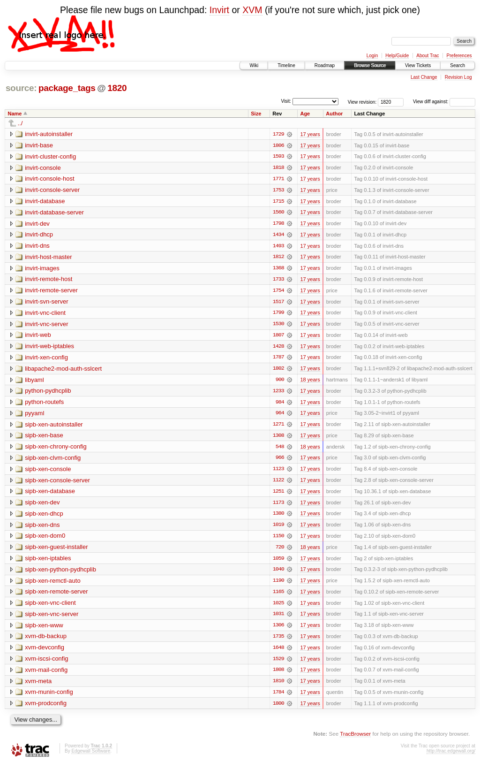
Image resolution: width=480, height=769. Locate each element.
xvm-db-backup (46, 640)
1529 (278, 663)
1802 (278, 370)
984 (280, 404)
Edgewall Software (90, 756)
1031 (278, 618)
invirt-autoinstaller (49, 133)
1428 (278, 348)
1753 (278, 190)
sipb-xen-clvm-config (53, 460)
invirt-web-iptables (49, 347)
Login (372, 55)
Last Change (424, 77)
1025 (278, 607)
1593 (278, 156)
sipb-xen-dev (42, 505)
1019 (278, 528)
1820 (117, 88)
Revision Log (458, 77)
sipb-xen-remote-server (56, 595)
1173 (278, 506)
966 (280, 460)
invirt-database (45, 201)
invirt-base (39, 145)
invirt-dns (37, 246)
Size (256, 113)
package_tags (67, 88)
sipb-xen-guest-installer (56, 550)
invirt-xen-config (46, 359)
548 (280, 449)
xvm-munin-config (49, 696)
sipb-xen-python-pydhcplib (60, 573)
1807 (278, 337)
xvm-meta (38, 685)
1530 (278, 325)
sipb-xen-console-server (57, 483)
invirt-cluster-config (50, 156)
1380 (278, 517)
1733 (278, 280)
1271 (278, 427)
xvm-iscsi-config (46, 663)
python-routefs (44, 404)
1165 (278, 596)
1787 (278, 359)
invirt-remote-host (48, 280)
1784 (278, 697)
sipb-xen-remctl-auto (53, 584)
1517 (278, 303)
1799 (278, 314)
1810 (278, 686)
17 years (310, 134)
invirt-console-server (52, 190)
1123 (278, 472)
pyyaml (34, 415)
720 (280, 551)
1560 (278, 213)
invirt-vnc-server (46, 325)
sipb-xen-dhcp (44, 516)
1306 (278, 629)
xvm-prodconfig (46, 708)
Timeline (286, 65)
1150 (278, 539)
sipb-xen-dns (42, 528)
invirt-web (38, 336)
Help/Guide (397, 55)
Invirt (219, 10)
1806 (278, 145)
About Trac (427, 55)
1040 (278, 573)
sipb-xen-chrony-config (56, 449)
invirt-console (43, 167)
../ (20, 123)
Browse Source (370, 65)
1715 (278, 202)
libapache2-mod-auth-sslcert (63, 370)
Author (334, 113)
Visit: (286, 101)
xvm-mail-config (46, 674)
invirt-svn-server (46, 302)
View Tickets (418, 65)
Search (457, 65)
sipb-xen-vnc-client (50, 606)
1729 (278, 134)
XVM (252, 10)
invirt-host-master (48, 257)
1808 (278, 674)
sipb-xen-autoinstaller (54, 426)
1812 (278, 258)
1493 (278, 247)
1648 (278, 652)
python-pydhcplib (48, 392)
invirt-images (42, 269)
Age (305, 113)
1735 (278, 641)
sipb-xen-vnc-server (51, 618)
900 (280, 382)
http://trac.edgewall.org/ (451, 756)
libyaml (34, 381)
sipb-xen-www (44, 629)
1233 (278, 393)
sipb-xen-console (48, 471)
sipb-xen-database (50, 494)
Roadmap (325, 65)
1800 (278, 708)
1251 (278, 494)
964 (280, 415)
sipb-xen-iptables (48, 561)
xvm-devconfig (44, 651)
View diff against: (444, 101)
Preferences (459, 55)
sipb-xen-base (44, 438)
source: (21, 88)
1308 (278, 438)
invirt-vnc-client (45, 314)
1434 (278, 235)
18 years (310, 382)
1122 (278, 483)
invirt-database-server (54, 212)
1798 (278, 224)
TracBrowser (355, 739)
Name (15, 113)
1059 (278, 562)
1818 (278, 168)
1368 (278, 269)
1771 (278, 179)
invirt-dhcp (39, 235)
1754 (278, 292)
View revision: (362, 101)
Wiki (253, 65)
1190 (278, 584)
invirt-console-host (50, 179)
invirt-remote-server (51, 291)
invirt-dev (37, 224)
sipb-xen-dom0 (45, 539)
